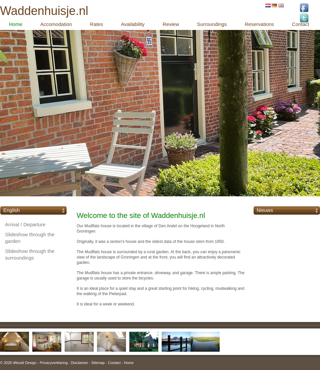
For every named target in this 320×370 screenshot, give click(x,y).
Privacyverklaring (54, 363)
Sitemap (98, 363)
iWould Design (25, 363)
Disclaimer (79, 363)
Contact (114, 363)
